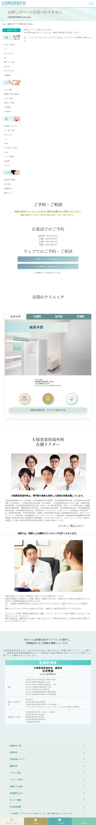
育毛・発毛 (7, 184)
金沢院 (59, 316)
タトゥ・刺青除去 (9, 156)
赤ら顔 (6, 152)
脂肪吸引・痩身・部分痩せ (11, 94)
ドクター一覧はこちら (70, 525)
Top (3, 24)
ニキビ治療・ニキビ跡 (10, 148)
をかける (24, 398)
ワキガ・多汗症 (8, 98)
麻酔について (8, 193)
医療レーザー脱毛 (9, 103)
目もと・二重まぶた (9, 44)
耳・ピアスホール (9, 71)
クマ (5, 49)
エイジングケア (8, 53)
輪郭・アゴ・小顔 (9, 62)
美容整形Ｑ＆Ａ (8, 188)
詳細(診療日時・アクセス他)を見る (48, 410)
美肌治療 (6, 161)
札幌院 (37, 316)
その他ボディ (8, 111)
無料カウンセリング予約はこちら (49, 259)
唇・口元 (6, 66)
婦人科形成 (7, 107)
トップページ (29, 33)
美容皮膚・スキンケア (10, 126)
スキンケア (7, 165)
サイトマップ (58, 33)
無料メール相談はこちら (49, 266)
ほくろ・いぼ (8, 134)
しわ (5, 139)
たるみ (6, 143)
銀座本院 (15, 316)
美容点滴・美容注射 (9, 179)
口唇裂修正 (7, 75)
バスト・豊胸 (8, 89)
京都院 (80, 316)
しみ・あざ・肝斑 (9, 130)
